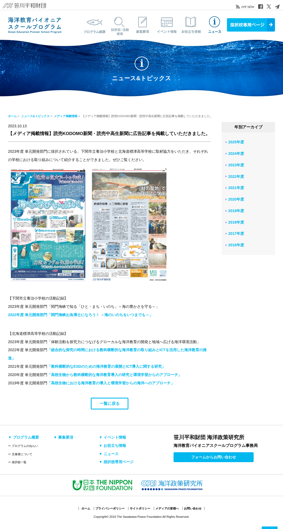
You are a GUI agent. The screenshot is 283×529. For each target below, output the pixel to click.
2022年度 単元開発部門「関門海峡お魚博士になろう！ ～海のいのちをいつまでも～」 (80, 315)
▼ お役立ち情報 (112, 445)
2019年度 (236, 211)
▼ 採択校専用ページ (116, 462)
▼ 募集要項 (63, 437)
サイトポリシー (140, 508)
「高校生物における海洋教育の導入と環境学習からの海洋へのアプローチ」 (110, 383)
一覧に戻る (110, 403)
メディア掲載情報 (65, 116)
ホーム (12, 116)
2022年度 (236, 176)
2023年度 (236, 165)
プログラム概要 (95, 25)
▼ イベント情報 (112, 437)
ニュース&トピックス (215, 25)
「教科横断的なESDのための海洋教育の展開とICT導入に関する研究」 (106, 366)
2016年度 (236, 245)
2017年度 (236, 233)
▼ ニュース (109, 454)
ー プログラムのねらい (23, 445)
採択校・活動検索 (119, 25)
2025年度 (236, 142)
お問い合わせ (193, 508)
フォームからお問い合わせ (213, 457)
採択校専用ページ (251, 25)
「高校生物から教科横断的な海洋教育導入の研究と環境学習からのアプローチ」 (114, 375)
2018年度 (236, 222)
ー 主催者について (20, 454)
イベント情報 (167, 25)
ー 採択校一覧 (17, 462)
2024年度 (236, 153)
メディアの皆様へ (167, 508)
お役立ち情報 (191, 25)
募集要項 (143, 25)
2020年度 (236, 199)
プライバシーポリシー (110, 508)
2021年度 (236, 188)
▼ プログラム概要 (23, 437)
